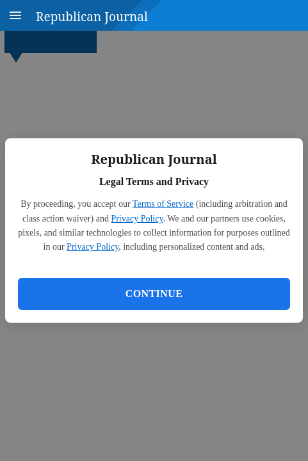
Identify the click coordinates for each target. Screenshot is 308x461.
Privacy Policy (137, 218)
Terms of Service (163, 204)
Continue (154, 293)
